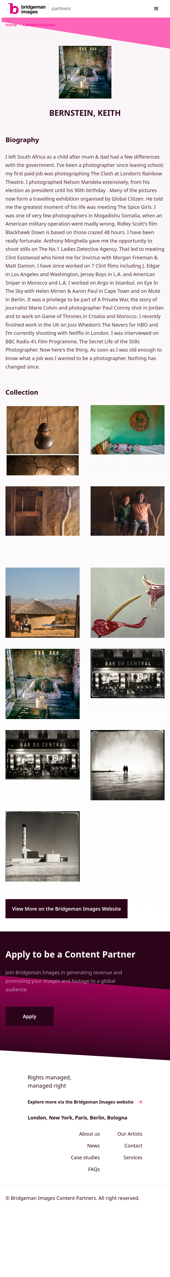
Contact (133, 1145)
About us (89, 1133)
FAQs (94, 1169)
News (93, 1145)
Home (11, 24)
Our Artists (129, 1133)
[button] (156, 9)
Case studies (85, 1157)
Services (132, 1157)
